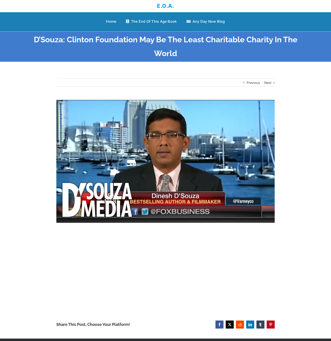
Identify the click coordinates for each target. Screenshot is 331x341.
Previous (253, 82)
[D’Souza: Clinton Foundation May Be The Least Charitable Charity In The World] (165, 161)
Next (267, 82)
